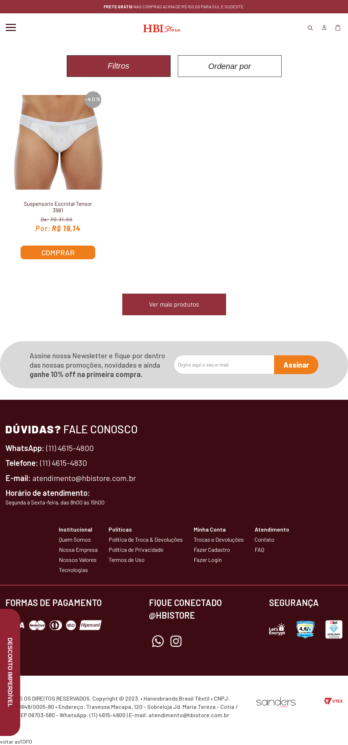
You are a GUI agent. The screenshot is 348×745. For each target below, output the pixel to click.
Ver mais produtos (174, 304)
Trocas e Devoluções (219, 539)
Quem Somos (75, 539)
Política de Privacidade (136, 549)
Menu (10, 27)
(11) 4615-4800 (70, 447)
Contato (264, 539)
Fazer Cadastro (212, 549)
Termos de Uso (127, 559)
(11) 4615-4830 (63, 462)
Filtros (118, 65)
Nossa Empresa (78, 549)
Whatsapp (158, 641)
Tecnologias (73, 569)
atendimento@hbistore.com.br (84, 477)
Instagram (176, 641)
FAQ (259, 549)
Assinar (296, 364)
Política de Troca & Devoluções (146, 539)
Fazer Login (208, 559)
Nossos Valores (78, 559)
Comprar (58, 252)
